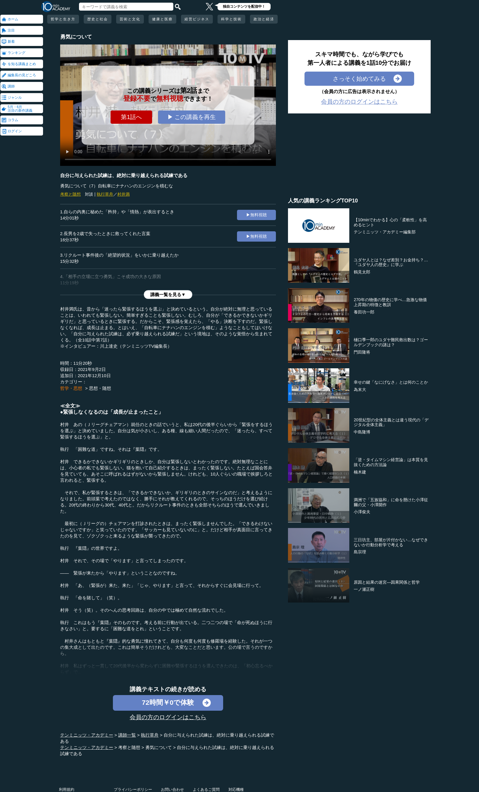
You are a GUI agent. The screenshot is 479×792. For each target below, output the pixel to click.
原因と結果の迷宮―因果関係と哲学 (387, 582)
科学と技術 (231, 19)
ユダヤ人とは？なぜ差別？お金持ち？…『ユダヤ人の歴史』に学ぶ (391, 262)
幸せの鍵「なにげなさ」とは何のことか (391, 382)
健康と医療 (162, 19)
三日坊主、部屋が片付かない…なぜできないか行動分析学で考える (391, 542)
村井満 (123, 194)
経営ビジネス (197, 19)
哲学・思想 (71, 388)
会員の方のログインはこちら (168, 717)
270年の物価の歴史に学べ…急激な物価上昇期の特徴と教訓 (390, 302)
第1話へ (131, 117)
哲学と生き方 (63, 19)
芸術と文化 (130, 19)
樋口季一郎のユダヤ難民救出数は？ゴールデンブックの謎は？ (391, 342)
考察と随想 (70, 194)
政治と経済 (264, 19)
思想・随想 (100, 388)
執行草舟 (105, 194)
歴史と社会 (97, 19)
